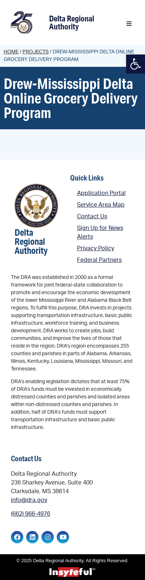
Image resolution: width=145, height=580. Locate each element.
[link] (22, 22)
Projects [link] (36, 51)
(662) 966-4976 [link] (30, 514)
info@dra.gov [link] (29, 500)
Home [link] (11, 51)
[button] (129, 23)
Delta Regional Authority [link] (71, 22)
